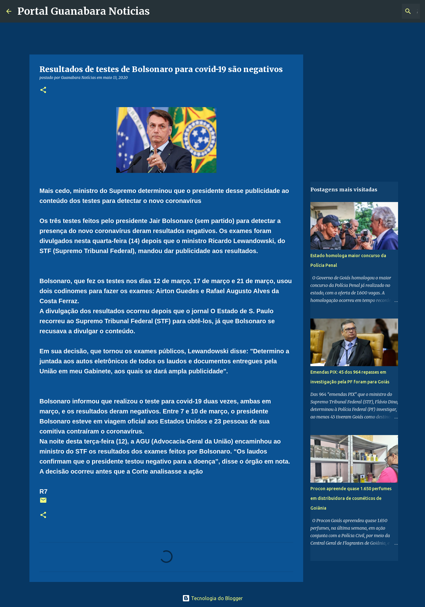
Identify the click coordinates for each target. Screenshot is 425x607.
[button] (43, 90)
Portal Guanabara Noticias (84, 11)
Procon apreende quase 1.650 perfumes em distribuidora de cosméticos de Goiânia (350, 498)
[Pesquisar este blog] (387, 11)
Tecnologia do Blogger (212, 598)
